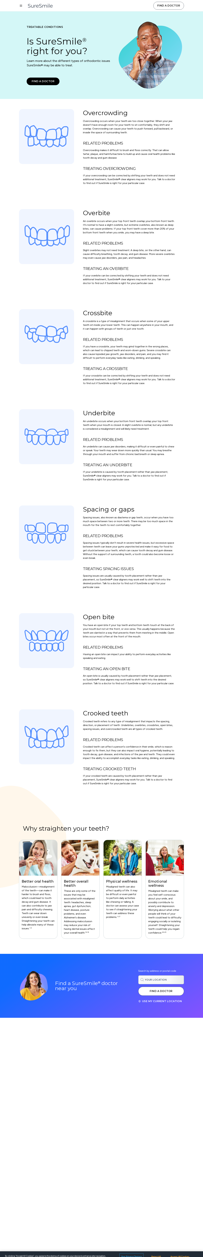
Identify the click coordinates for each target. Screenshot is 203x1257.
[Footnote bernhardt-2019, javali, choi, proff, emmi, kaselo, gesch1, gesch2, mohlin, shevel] (87, 933)
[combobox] (161, 979)
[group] (38, 889)
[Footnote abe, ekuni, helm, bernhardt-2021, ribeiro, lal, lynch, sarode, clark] (30, 928)
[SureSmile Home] (42, 6)
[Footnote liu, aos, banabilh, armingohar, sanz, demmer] (164, 933)
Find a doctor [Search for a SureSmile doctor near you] (161, 991)
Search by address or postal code (157, 970)
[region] (101, 889)
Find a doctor (168, 5)
